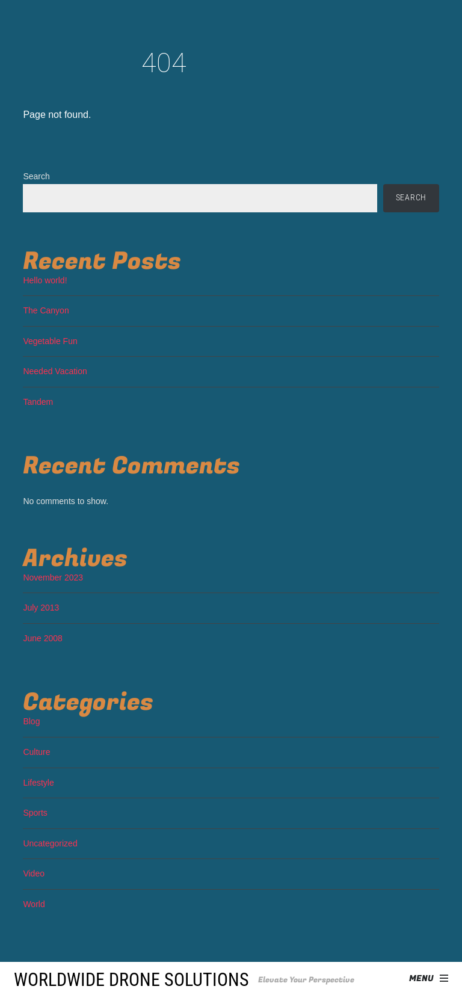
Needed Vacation (55, 371)
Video (34, 873)
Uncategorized (50, 843)
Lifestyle (38, 782)
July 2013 (41, 607)
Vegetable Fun (50, 341)
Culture (36, 752)
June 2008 (42, 638)
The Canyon (46, 310)
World (34, 904)
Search (36, 176)
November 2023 (53, 577)
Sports (35, 813)
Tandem (38, 402)
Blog (31, 721)
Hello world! (45, 280)
